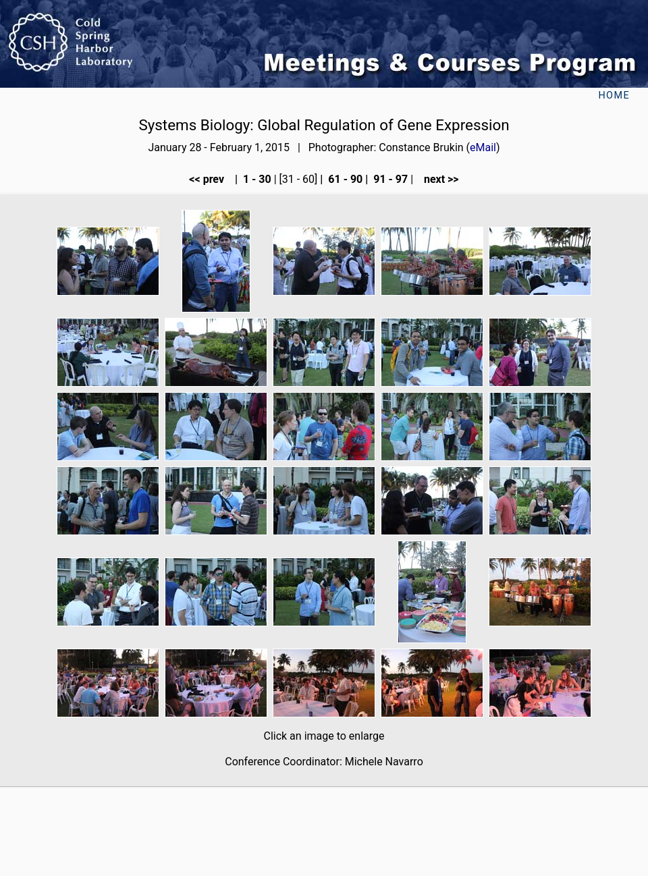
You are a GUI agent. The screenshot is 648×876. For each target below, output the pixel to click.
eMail (483, 147)
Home (614, 95)
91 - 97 (389, 179)
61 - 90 (343, 179)
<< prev (210, 179)
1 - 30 (255, 179)
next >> (437, 179)
